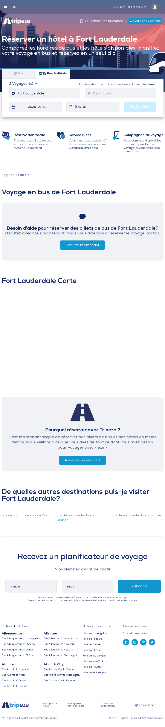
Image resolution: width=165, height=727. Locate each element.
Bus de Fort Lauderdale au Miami (26, 515)
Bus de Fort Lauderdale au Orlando (76, 518)
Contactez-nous (135, 626)
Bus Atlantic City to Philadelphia (62, 681)
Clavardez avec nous (145, 21)
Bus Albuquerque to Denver (18, 650)
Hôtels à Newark (92, 667)
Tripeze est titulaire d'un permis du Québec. (29, 718)
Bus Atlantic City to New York (60, 669)
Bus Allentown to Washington (61, 638)
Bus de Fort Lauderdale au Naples (137, 515)
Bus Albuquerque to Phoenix (18, 644)
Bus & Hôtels (53, 73)
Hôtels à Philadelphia (94, 673)
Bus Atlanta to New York (16, 669)
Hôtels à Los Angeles (94, 633)
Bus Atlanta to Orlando (15, 681)
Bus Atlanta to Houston (15, 686)
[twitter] (152, 642)
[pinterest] (143, 642)
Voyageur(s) (21, 84)
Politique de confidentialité (76, 705)
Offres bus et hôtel (96, 626)
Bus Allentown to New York (59, 644)
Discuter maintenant (82, 245)
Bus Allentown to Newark (58, 650)
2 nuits (80, 107)
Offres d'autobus (15, 626)
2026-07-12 (37, 107)
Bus (19, 73)
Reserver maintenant (82, 460)
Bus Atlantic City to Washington (62, 675)
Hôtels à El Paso (91, 650)
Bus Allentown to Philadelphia (61, 655)
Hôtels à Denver (91, 645)
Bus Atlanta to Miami (14, 675)
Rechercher (140, 106)
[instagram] (14, 6)
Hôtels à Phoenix (92, 639)
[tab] (143, 633)
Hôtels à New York (92, 661)
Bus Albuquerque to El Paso (18, 655)
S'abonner (139, 586)
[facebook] (5, 6)
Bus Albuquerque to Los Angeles (21, 638)
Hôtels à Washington (94, 656)
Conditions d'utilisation (108, 705)
